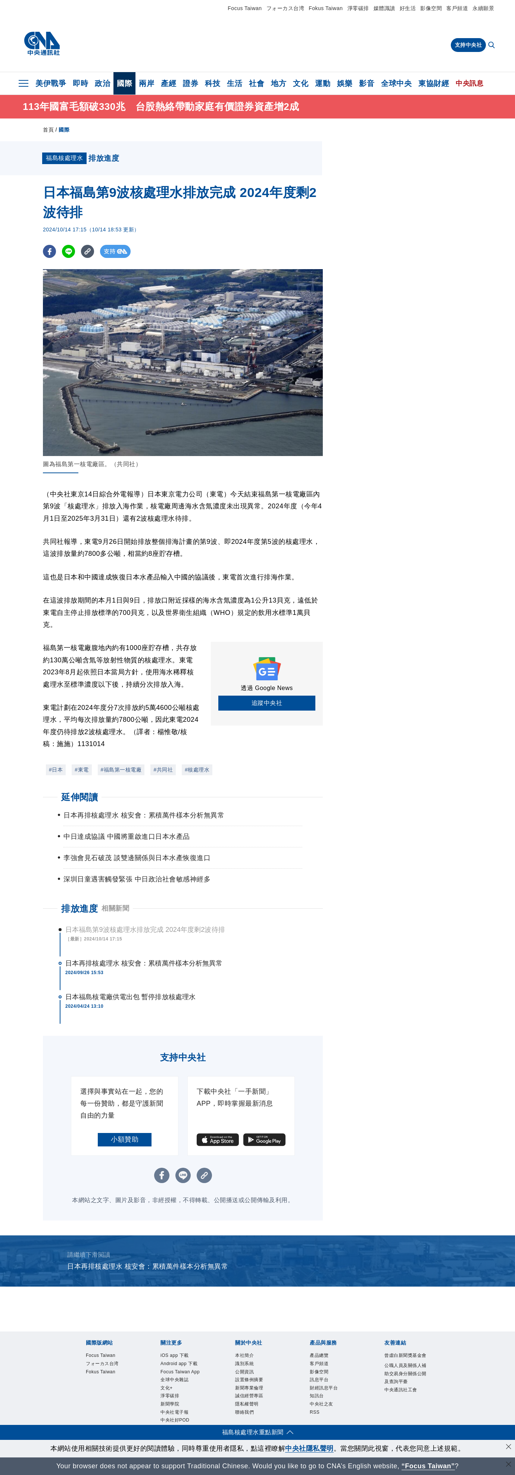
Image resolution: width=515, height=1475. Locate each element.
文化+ (167, 1402)
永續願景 (483, 8)
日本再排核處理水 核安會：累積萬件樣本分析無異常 (143, 963)
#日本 (56, 770)
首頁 (48, 130)
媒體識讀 (384, 8)
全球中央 (396, 83)
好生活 (408, 8)
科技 (212, 83)
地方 (278, 83)
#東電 (81, 770)
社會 (256, 83)
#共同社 (163, 770)
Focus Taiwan (245, 8)
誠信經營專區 (251, 1402)
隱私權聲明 (248, 1411)
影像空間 (431, 8)
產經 (168, 83)
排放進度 (79, 908)
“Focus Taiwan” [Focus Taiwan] (428, 1466)
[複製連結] (87, 251)
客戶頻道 (457, 8)
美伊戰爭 (50, 83)
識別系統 (246, 1365)
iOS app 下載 (177, 1356)
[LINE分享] (68, 251)
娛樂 (344, 83)
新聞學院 (171, 1420)
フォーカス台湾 (285, 8)
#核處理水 (197, 770)
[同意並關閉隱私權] (508, 1447)
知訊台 (318, 1402)
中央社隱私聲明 (309, 1448)
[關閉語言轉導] (508, 1465)
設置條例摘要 (251, 1383)
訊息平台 (320, 1383)
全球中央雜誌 (176, 1392)
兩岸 (146, 83)
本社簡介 (246, 1356)
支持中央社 (468, 45)
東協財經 (433, 83)
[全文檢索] (492, 45)
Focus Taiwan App (178, 1378)
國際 (124, 83)
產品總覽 (320, 1356)
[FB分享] (49, 251)
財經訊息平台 (326, 1392)
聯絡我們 (246, 1420)
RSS (315, 1420)
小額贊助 (124, 1139)
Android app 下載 (182, 1365)
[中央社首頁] (42, 44)
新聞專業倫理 (251, 1392)
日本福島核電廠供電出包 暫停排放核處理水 (130, 997)
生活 (234, 83)
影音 (366, 83)
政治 (102, 83)
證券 (190, 83)
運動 (322, 83)
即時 (80, 83)
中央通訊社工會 (403, 1402)
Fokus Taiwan (326, 8)
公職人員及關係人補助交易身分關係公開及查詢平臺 (406, 1385)
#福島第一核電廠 (121, 770)
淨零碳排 (358, 8)
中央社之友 (323, 1411)
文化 (300, 83)
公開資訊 (246, 1374)
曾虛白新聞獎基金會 (406, 1360)
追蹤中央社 (267, 703)
